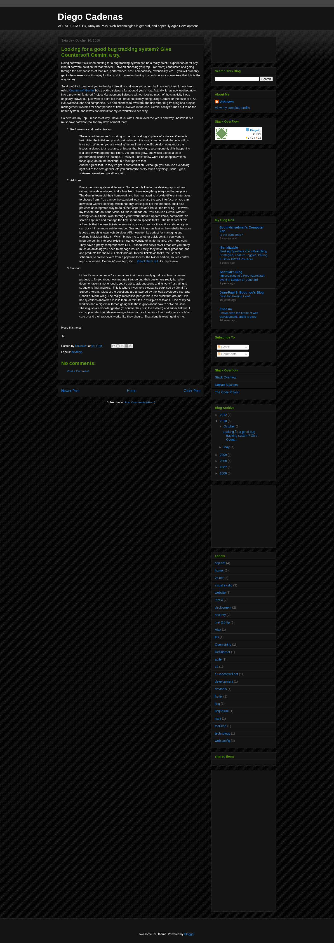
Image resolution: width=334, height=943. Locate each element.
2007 (224, 467)
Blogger (189, 934)
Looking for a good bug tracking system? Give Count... (240, 435)
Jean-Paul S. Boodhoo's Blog (242, 292)
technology (222, 733)
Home (131, 391)
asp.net (220, 563)
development (224, 681)
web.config (222, 740)
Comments (227, 354)
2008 (224, 461)
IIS (217, 637)
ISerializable (229, 247)
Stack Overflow (225, 377)
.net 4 (219, 600)
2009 (224, 455)
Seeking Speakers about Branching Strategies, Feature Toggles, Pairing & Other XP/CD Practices (243, 255)
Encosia (226, 309)
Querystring (223, 644)
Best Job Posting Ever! (235, 296)
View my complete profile (232, 108)
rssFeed (220, 726)
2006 (224, 473)
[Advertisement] (243, 179)
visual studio (223, 585)
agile (218, 659)
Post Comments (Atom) (140, 402)
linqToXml (222, 711)
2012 (224, 415)
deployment (223, 607)
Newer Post (70, 391)
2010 (224, 421)
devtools (77, 352)
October (229, 426)
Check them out (147, 261)
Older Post (192, 391)
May (226, 447)
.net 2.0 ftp (222, 622)
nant (218, 718)
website (220, 592)
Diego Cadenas (90, 17)
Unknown (226, 101)
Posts (223, 347)
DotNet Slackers (226, 385)
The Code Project (227, 392)
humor (219, 570)
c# (216, 666)
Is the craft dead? (231, 234)
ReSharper (222, 652)
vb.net (219, 578)
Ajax (218, 629)
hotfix (218, 696)
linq (217, 703)
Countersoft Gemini (81, 90)
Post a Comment (78, 371)
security (220, 615)
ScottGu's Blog (231, 272)
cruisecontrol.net (226, 674)
